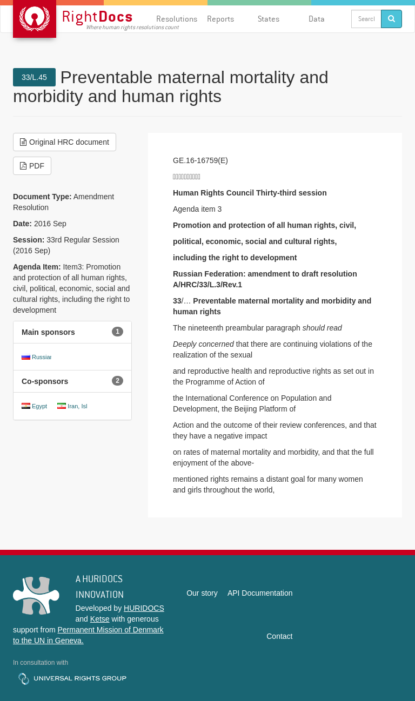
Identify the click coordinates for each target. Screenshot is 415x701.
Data (317, 19)
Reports (220, 19)
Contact (279, 636)
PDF (32, 165)
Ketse (100, 619)
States (268, 19)
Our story (202, 593)
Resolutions (176, 19)
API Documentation (260, 593)
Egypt (39, 406)
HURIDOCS (144, 608)
